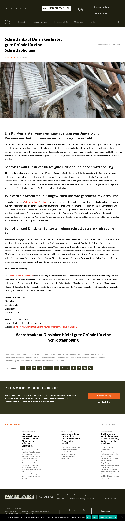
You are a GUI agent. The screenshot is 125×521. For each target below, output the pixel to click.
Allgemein (116, 45)
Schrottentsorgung (12, 361)
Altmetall (26, 354)
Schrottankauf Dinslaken (80, 357)
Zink (56, 361)
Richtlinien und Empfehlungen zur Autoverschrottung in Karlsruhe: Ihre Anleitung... (110, 439)
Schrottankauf (63, 357)
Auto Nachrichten (29, 431)
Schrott (101, 354)
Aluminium (35, 354)
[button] (117, 22)
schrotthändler (26, 361)
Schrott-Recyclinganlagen (14, 357)
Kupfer (86, 354)
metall (93, 354)
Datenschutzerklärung (108, 517)
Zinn (62, 361)
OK (88, 517)
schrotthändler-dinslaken (43, 361)
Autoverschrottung (48, 354)
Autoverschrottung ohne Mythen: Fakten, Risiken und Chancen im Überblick (70, 439)
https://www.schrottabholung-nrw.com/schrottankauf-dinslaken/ (46, 327)
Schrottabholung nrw (48, 357)
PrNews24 (11, 57)
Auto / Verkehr (67, 431)
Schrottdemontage (98, 357)
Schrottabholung (32, 357)
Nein (95, 517)
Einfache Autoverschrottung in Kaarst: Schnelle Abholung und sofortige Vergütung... (31, 440)
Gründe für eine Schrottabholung (69, 354)
